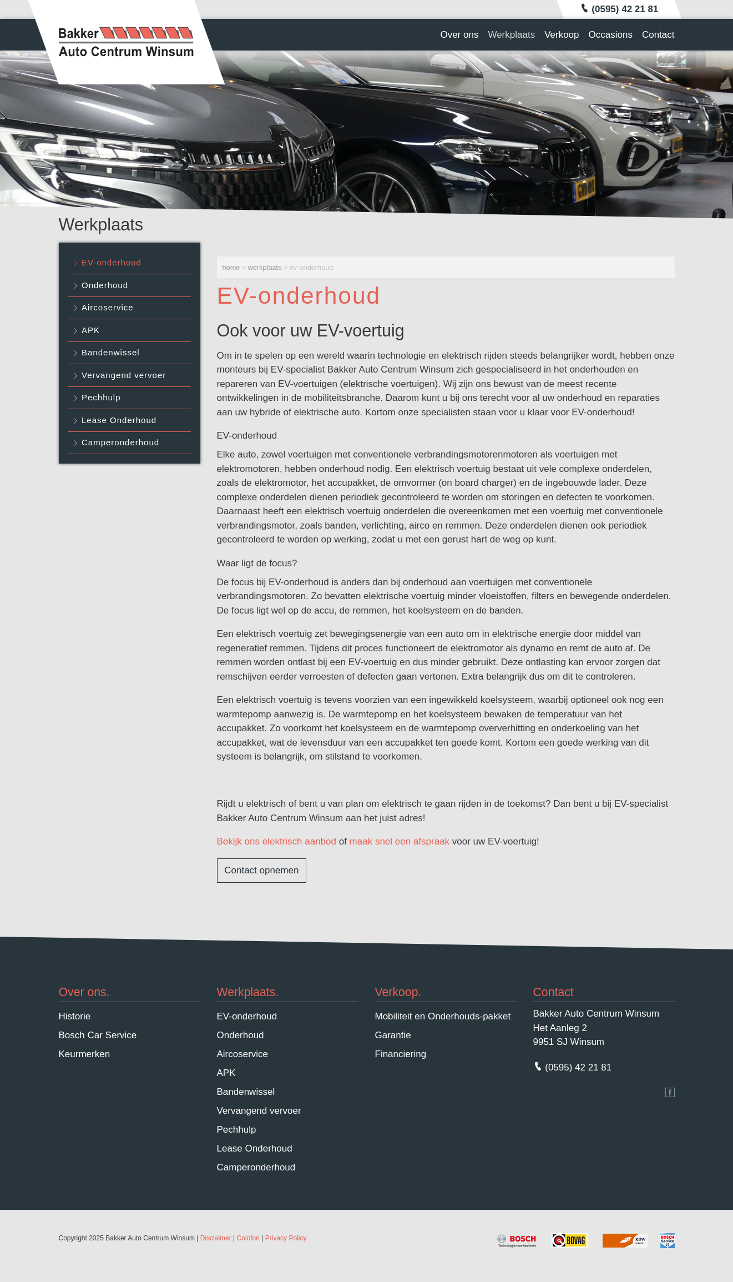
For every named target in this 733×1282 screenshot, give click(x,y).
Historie (75, 1016)
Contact (658, 34)
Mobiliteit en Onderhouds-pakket (443, 1016)
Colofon (248, 1238)
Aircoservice (108, 307)
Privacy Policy (286, 1238)
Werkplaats (511, 34)
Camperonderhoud (120, 442)
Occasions (611, 34)
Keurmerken (84, 1054)
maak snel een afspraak (400, 841)
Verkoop (561, 34)
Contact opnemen (261, 870)
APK (91, 330)
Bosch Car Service (98, 1035)
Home (231, 267)
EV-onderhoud (111, 262)
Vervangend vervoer (124, 375)
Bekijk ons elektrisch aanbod (276, 841)
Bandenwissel (111, 352)
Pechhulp (101, 397)
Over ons (459, 34)
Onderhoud (105, 285)
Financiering (401, 1054)
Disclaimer (215, 1238)
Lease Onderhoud (119, 420)
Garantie (393, 1035)
